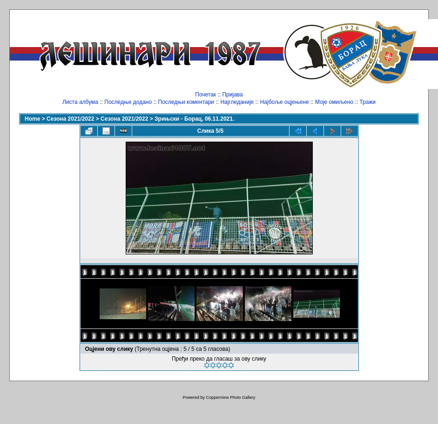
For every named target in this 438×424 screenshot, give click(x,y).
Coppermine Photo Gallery (230, 397)
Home (32, 119)
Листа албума (80, 102)
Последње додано (128, 102)
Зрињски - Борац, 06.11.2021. (194, 119)
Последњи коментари (186, 102)
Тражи (367, 102)
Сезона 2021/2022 (70, 119)
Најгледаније (237, 102)
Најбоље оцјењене (284, 102)
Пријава (232, 94)
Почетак (205, 94)
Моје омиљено (334, 102)
